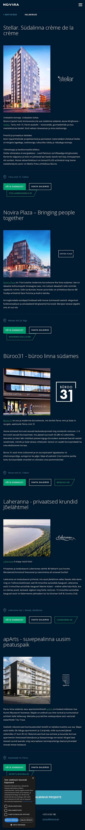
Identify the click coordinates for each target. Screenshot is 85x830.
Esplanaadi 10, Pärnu (18, 757)
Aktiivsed (11, 14)
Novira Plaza (9, 282)
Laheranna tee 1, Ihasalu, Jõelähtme (25, 610)
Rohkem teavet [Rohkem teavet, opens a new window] (27, 801)
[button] (18, 825)
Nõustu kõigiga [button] (11, 820)
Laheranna (8, 561)
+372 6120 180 (49, 814)
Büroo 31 (7, 420)
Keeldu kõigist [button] (26, 820)
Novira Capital (11, 4)
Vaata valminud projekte (42, 797)
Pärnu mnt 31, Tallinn (18, 472)
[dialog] (18, 802)
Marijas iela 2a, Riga (17, 320)
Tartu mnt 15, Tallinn (18, 177)
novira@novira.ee (50, 819)
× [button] (33, 778)
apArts (49, 709)
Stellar (6, 124)
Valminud (31, 14)
